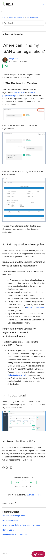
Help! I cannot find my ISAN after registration (21, 525)
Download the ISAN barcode (14, 535)
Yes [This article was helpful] (17, 482)
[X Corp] (7, 468)
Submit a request (34, 495)
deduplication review (35, 307)
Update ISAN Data (10, 520)
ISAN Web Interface (16, 17)
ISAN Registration (33, 17)
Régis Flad (14, 58)
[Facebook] (3, 468)
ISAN (4, 17)
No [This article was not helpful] (31, 482)
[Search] (24, 23)
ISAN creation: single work (13, 515)
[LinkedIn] (11, 468)
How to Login (8, 530)
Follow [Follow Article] (7, 66)
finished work (19, 92)
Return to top (9, 502)
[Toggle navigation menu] (43, 4)
